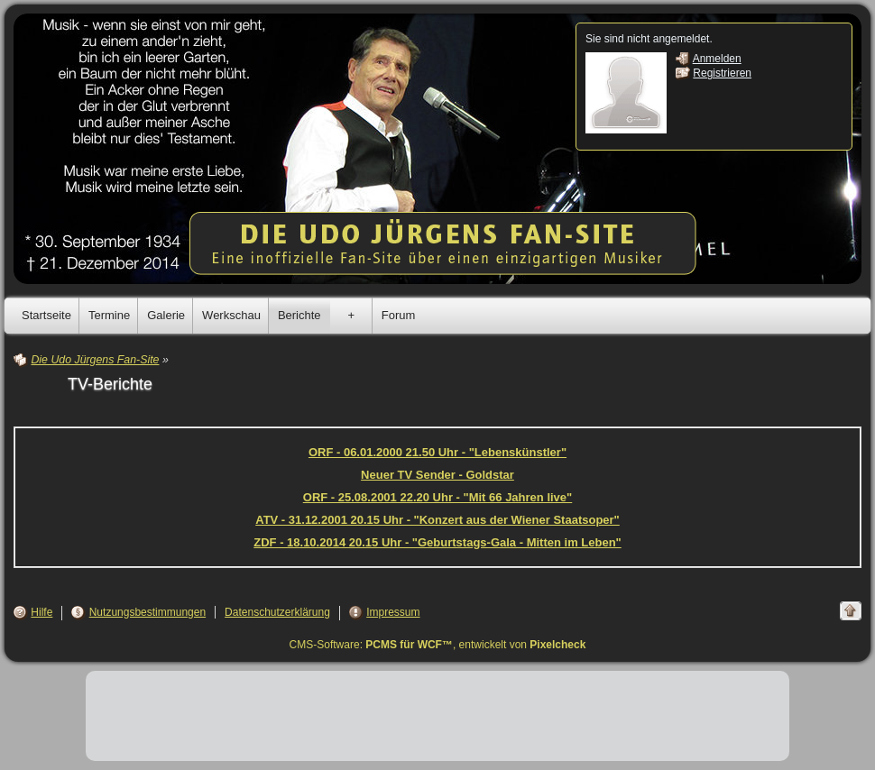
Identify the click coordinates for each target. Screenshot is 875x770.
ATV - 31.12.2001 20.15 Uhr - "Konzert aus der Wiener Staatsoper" (437, 520)
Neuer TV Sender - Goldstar (437, 474)
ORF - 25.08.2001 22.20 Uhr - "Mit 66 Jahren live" (437, 497)
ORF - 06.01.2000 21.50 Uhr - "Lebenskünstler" (437, 452)
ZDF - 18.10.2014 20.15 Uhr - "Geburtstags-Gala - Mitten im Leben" (437, 542)
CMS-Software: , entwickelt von (438, 644)
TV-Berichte (110, 384)
